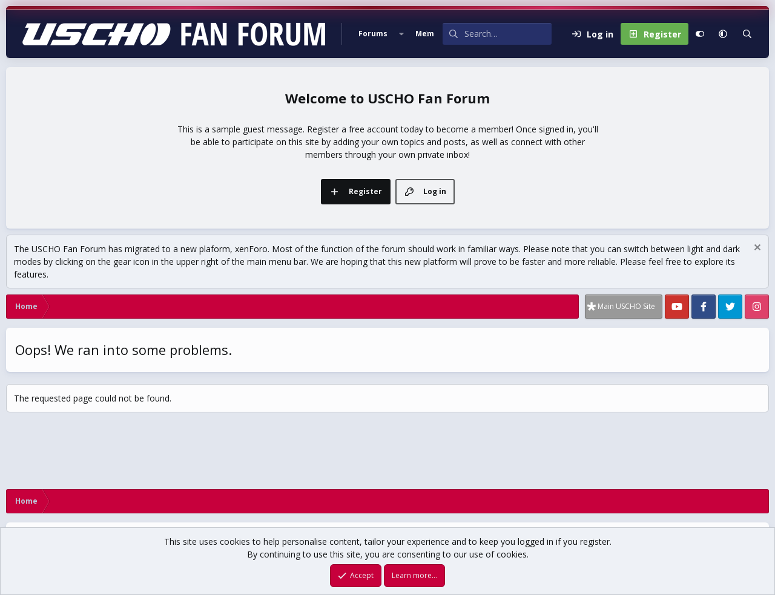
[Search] (508, 34)
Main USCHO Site (626, 306)
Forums (373, 33)
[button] (401, 34)
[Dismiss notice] (756, 248)
